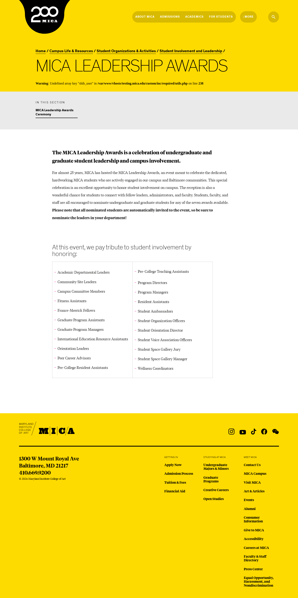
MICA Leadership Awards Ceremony (54, 112)
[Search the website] (273, 17)
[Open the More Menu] (248, 16)
